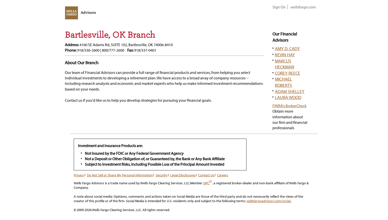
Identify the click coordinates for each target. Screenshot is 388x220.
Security (162, 175)
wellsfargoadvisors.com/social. (268, 201)
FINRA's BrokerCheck (289, 105)
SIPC (207, 183)
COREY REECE (287, 73)
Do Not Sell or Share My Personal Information (120, 175)
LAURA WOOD (288, 97)
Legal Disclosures (182, 175)
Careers (222, 175)
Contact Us (206, 175)
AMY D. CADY (287, 48)
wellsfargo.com (303, 6)
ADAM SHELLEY (289, 91)
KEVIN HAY (285, 54)
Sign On (279, 6)
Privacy (79, 175)
